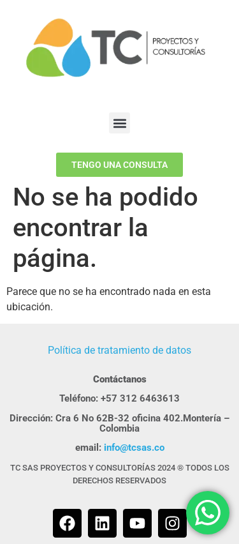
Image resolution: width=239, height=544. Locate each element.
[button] (119, 122)
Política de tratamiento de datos (119, 350)
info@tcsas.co (134, 447)
